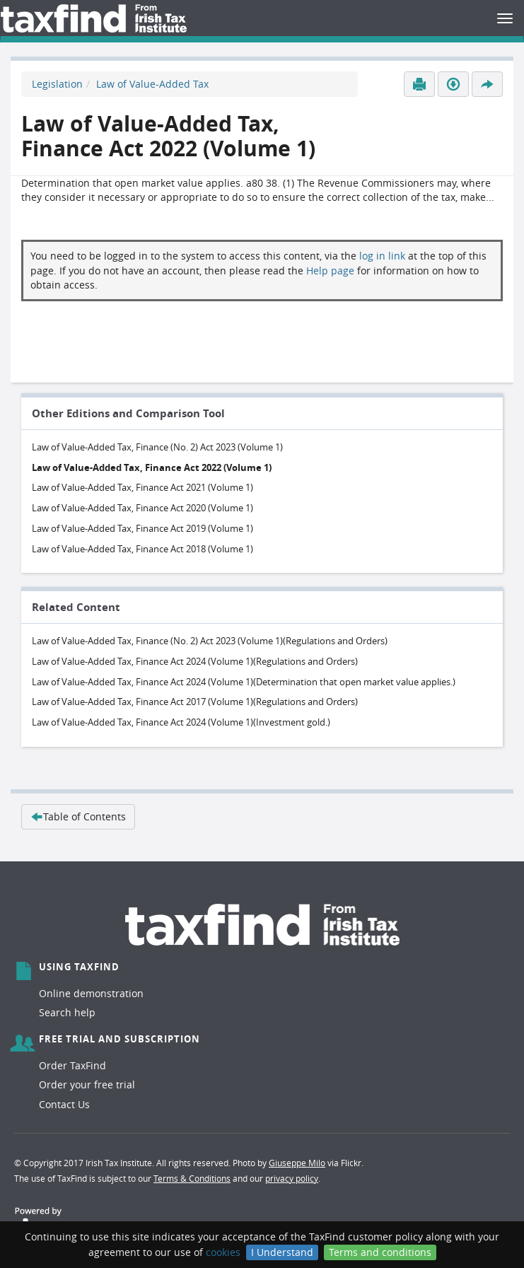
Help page (330, 270)
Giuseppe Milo (297, 1162)
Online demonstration (91, 993)
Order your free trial (87, 1084)
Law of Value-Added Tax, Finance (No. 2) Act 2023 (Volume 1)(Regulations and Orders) (210, 640)
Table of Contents (78, 816)
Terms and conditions (380, 1252)
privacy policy (291, 1178)
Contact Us (64, 1104)
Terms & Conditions (192, 1178)
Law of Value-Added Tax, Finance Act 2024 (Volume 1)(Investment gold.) (181, 722)
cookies (223, 1252)
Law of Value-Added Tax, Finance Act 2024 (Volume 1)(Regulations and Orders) (195, 661)
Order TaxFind (72, 1065)
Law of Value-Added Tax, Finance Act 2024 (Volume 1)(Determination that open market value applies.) (243, 681)
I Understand (282, 1252)
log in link (382, 255)
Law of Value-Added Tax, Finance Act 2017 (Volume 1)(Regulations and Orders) (195, 701)
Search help (67, 1012)
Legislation (57, 84)
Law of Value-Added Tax (152, 84)
